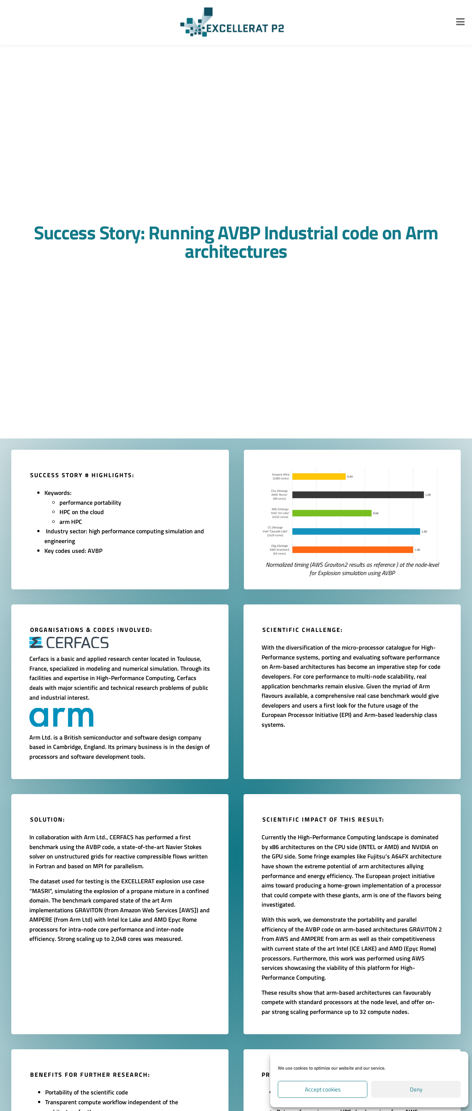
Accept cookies (323, 1089)
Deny (416, 1089)
